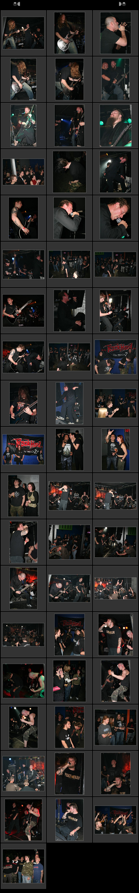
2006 (44, 4)
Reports (36, 4)
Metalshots (25, 4)
